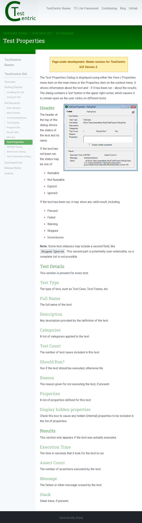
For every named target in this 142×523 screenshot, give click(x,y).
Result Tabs (13, 132)
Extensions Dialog (16, 151)
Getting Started (13, 87)
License (8, 173)
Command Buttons (16, 118)
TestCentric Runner (58, 8)
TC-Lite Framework (86, 8)
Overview (9, 81)
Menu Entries (13, 113)
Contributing (109, 8)
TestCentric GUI (42, 33)
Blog (123, 8)
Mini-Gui (11, 137)
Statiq (79, 517)
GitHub (133, 8)
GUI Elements (65, 33)
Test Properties (15, 142)
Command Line (13, 162)
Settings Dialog (14, 147)
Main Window (14, 108)
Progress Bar (13, 127)
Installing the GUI (15, 92)
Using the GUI (14, 97)
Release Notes (12, 168)
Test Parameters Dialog (19, 156)
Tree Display (13, 122)
